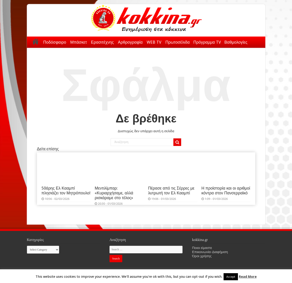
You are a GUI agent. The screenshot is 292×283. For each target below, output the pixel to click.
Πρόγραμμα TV (207, 42)
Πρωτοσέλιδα (177, 42)
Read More (248, 277)
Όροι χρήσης (201, 256)
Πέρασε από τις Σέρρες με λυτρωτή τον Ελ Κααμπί (171, 190)
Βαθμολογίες (236, 42)
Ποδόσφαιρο (54, 42)
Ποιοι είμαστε (202, 248)
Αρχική (36, 41)
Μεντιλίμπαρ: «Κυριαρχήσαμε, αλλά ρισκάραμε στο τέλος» (114, 193)
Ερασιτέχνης (102, 42)
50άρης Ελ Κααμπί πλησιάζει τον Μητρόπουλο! (66, 190)
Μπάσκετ (78, 42)
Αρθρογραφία (130, 42)
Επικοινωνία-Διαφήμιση (210, 252)
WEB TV (154, 42)
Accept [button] (230, 276)
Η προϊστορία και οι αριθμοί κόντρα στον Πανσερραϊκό (225, 190)
